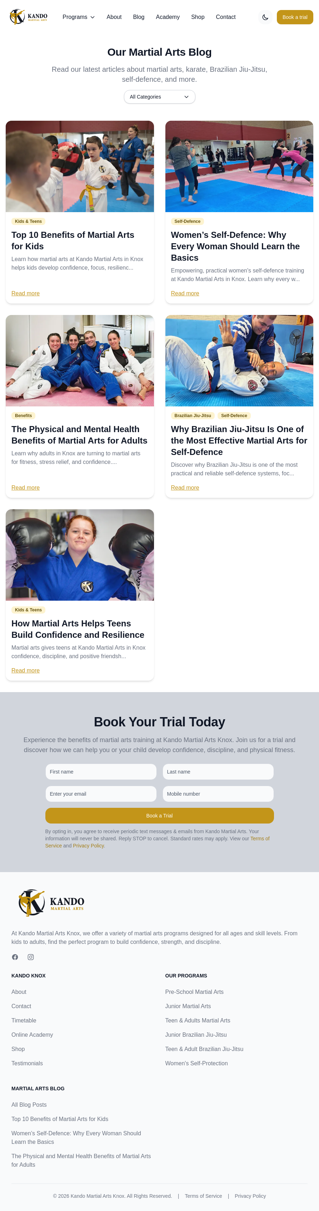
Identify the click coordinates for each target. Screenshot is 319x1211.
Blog (138, 17)
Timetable (23, 1020)
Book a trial (295, 17)
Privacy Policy (88, 846)
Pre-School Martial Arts (194, 992)
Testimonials (27, 1063)
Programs (79, 17)
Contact (226, 17)
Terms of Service (203, 1196)
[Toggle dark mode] (265, 17)
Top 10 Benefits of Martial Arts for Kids (59, 1119)
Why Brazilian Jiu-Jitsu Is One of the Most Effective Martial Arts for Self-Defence (239, 440)
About (114, 17)
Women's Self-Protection (196, 1063)
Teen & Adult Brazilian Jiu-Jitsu (204, 1049)
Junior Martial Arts (188, 1006)
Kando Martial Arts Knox (97, 1196)
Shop (197, 17)
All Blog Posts (29, 1105)
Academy (168, 17)
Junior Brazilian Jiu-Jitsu (196, 1035)
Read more (25, 293)
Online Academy (32, 1035)
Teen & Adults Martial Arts (197, 1020)
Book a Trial (159, 816)
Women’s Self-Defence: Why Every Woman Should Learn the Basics (235, 246)
